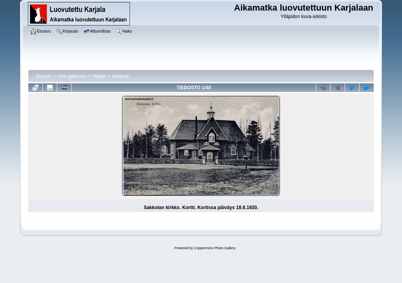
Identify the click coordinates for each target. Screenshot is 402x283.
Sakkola (120, 76)
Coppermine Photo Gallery (215, 248)
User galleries (71, 76)
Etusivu (43, 76)
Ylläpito (98, 76)
